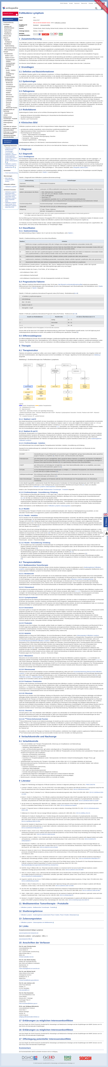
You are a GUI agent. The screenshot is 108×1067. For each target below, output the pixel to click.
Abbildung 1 (97, 355)
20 (70, 551)
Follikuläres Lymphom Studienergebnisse (82, 579)
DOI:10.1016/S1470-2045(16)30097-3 (32, 876)
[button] (106, 514)
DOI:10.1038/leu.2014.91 (83, 813)
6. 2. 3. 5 (98, 659)
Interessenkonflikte (45, 25)
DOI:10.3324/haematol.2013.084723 (79, 900)
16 (32, 521)
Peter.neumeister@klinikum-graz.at (28, 1003)
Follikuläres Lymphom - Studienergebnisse (31, 677)
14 (21, 498)
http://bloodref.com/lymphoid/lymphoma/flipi (70, 284)
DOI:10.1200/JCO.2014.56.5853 (74, 869)
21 (72, 551)
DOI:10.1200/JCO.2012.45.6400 (49, 847)
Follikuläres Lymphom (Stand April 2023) (10, 193)
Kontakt (71, 3)
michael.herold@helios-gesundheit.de (29, 980)
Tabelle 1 (45, 172)
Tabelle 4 (34, 288)
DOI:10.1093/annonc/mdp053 (68, 805)
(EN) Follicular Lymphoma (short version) (9, 181)
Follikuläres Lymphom (10, 187)
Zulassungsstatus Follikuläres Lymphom (88, 635)
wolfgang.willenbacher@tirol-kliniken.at (29, 1017)
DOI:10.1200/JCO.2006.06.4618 (46, 834)
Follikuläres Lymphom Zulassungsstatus (44, 486)
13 (83, 484)
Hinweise (91, 3)
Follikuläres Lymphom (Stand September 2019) (10, 200)
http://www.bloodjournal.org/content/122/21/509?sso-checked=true (40, 865)
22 (21, 558)
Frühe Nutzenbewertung (11, 173)
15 (24, 498)
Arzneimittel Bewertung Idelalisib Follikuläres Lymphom (34, 640)
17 (38, 526)
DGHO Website (64, 3)
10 (61, 466)
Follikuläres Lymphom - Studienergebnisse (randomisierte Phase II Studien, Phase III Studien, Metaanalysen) (11, 158)
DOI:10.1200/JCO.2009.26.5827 (91, 890)
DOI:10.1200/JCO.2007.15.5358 (65, 885)
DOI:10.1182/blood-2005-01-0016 (31, 821)
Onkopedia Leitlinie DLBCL (80, 167)
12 (56, 476)
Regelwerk (36, 25)
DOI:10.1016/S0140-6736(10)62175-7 (89, 858)
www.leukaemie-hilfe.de (25, 939)
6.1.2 (57, 426)
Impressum (77, 3)
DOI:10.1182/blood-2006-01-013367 (88, 800)
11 (57, 471)
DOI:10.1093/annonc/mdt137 (81, 789)
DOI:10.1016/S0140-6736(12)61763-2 (32, 827)
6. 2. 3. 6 (77, 591)
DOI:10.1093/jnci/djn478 (66, 895)
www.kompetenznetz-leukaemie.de (28, 933)
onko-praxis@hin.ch (24, 990)
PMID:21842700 (90, 784)
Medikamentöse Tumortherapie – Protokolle (56, 489)
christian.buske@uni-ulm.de (26, 957)
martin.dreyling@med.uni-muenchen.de (29, 968)
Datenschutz (84, 3)
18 (49, 533)
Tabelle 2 (70, 233)
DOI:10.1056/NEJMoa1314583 (30, 881)
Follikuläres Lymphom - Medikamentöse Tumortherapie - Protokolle (38, 907)
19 (36, 548)
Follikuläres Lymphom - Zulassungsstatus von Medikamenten (11, 166)
